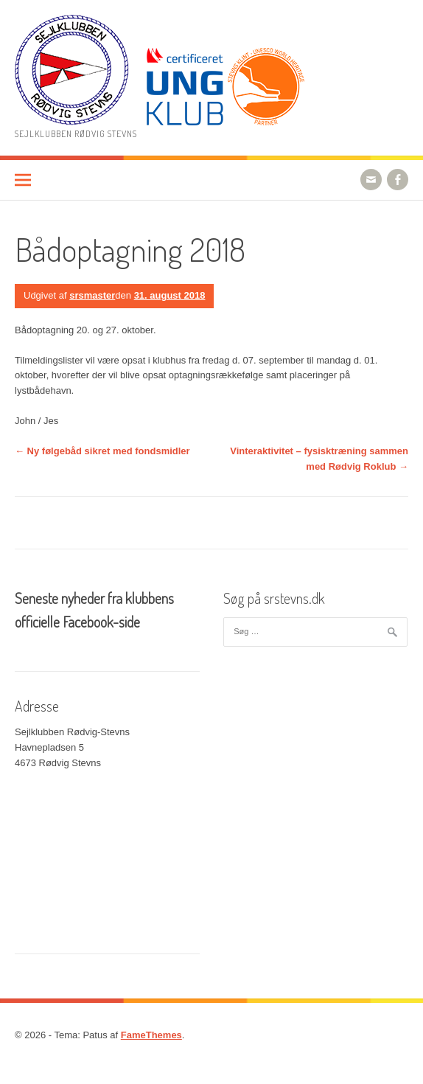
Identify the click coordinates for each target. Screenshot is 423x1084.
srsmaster (92, 295)
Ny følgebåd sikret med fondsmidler (102, 450)
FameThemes (151, 1034)
